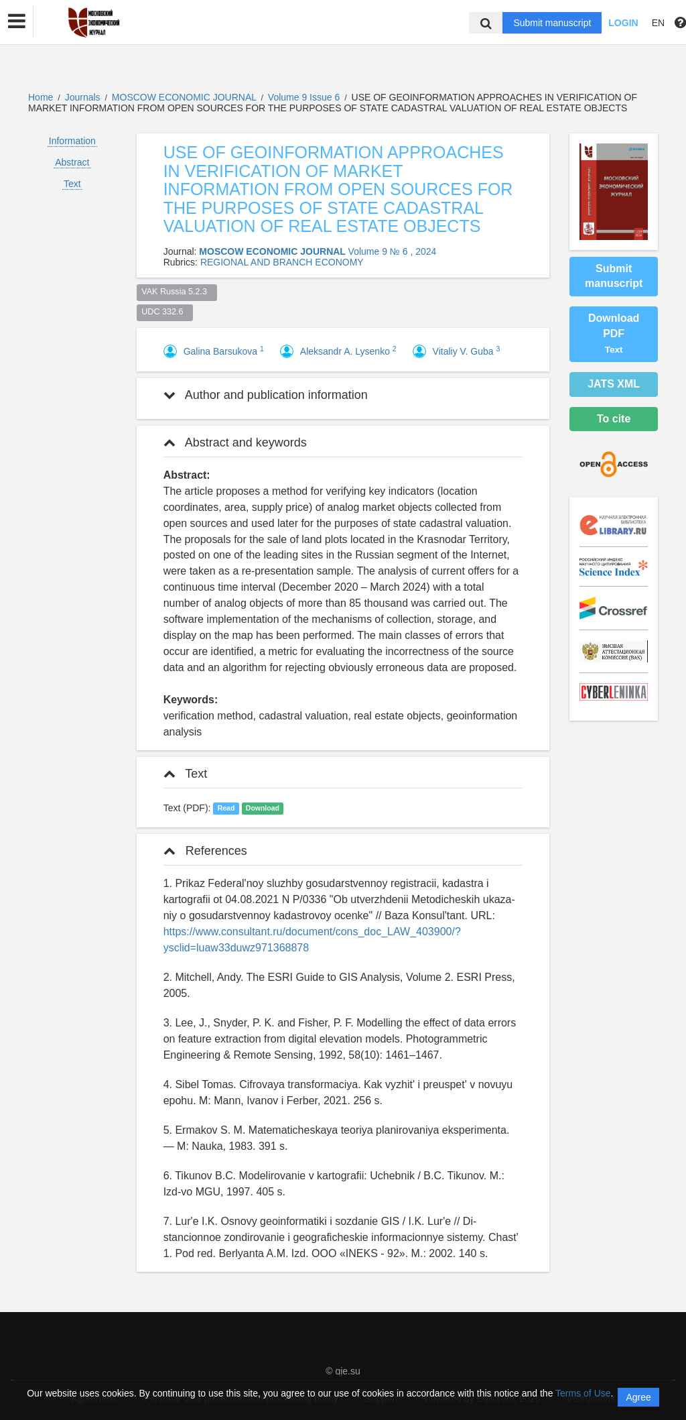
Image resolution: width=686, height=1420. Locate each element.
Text (72, 183)
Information (72, 140)
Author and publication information (265, 395)
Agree (638, 1397)
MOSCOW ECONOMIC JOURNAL (185, 97)
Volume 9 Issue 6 (305, 97)
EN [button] (658, 22)
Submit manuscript (552, 22)
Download (262, 809)
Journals (82, 97)
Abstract (72, 162)
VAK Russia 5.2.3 (176, 291)
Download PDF (613, 333)
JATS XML (614, 384)
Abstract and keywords (235, 442)
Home (40, 97)
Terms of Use (582, 1393)
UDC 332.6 (164, 311)
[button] (16, 21)
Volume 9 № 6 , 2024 (392, 251)
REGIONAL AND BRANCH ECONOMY (282, 262)
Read (226, 809)
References (205, 850)
